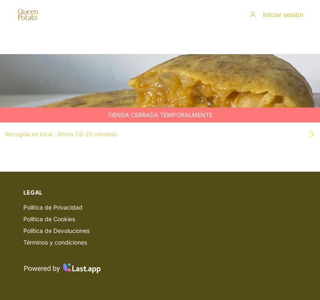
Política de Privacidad (52, 207)
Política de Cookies (49, 218)
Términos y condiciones (55, 242)
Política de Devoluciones (56, 230)
